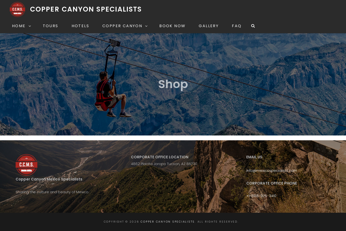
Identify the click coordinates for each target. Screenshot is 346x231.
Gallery (209, 26)
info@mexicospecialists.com (271, 170)
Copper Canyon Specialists (86, 9)
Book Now (172, 26)
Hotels (80, 26)
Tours (50, 26)
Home (22, 26)
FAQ (236, 26)
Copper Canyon (125, 26)
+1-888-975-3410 (261, 195)
